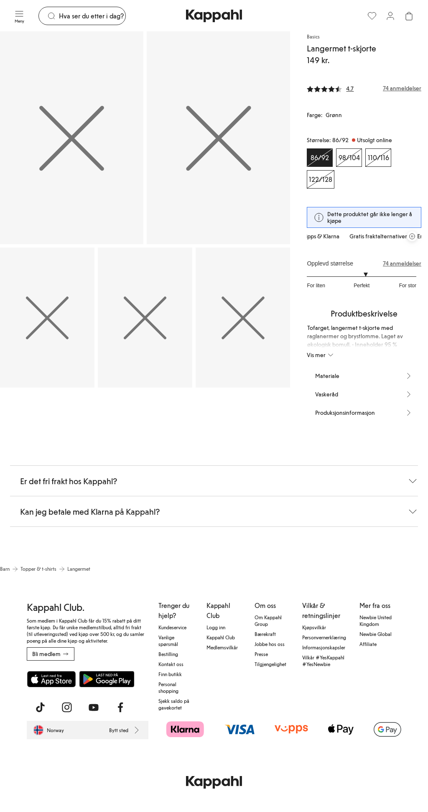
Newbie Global (375, 634)
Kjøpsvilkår (314, 627)
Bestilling (168, 654)
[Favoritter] (372, 16)
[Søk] (92, 16)
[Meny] (19, 16)
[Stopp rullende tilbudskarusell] (412, 236)
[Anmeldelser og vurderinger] (364, 88)
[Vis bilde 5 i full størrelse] (243, 318)
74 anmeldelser (402, 263)
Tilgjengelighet (270, 664)
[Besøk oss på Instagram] (67, 707)
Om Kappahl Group (268, 620)
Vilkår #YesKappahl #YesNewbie (323, 660)
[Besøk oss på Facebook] (120, 707)
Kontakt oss (170, 664)
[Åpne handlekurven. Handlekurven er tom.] (409, 16)
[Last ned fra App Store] (51, 679)
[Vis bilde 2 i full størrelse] (218, 137)
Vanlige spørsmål (168, 640)
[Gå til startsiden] (214, 16)
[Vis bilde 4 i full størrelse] (145, 318)
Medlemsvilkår (222, 647)
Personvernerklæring (324, 637)
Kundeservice (172, 627)
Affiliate (368, 644)
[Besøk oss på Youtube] (93, 707)
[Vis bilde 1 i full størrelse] (71, 137)
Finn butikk (170, 674)
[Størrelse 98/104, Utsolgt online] (349, 157)
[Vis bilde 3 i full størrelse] (47, 318)
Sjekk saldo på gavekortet (173, 704)
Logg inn (215, 627)
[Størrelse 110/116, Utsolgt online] (378, 157)
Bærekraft (265, 634)
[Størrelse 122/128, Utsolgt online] (320, 179)
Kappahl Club (220, 637)
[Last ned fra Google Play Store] (107, 679)
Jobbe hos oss (270, 644)
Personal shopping (168, 687)
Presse (261, 654)
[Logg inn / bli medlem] (390, 16)
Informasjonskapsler (323, 647)
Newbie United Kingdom (375, 620)
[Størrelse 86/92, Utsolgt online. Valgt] (320, 157)
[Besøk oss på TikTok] (40, 707)
